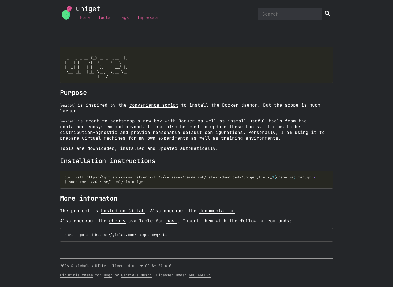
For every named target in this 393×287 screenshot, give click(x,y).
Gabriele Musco (136, 276)
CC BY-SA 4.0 (158, 267)
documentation (217, 211)
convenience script (153, 105)
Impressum (148, 18)
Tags (124, 18)
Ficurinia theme (76, 276)
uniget (88, 9)
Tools (104, 18)
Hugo (108, 276)
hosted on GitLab (123, 211)
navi (171, 221)
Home (85, 18)
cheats (117, 221)
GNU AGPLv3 (200, 276)
